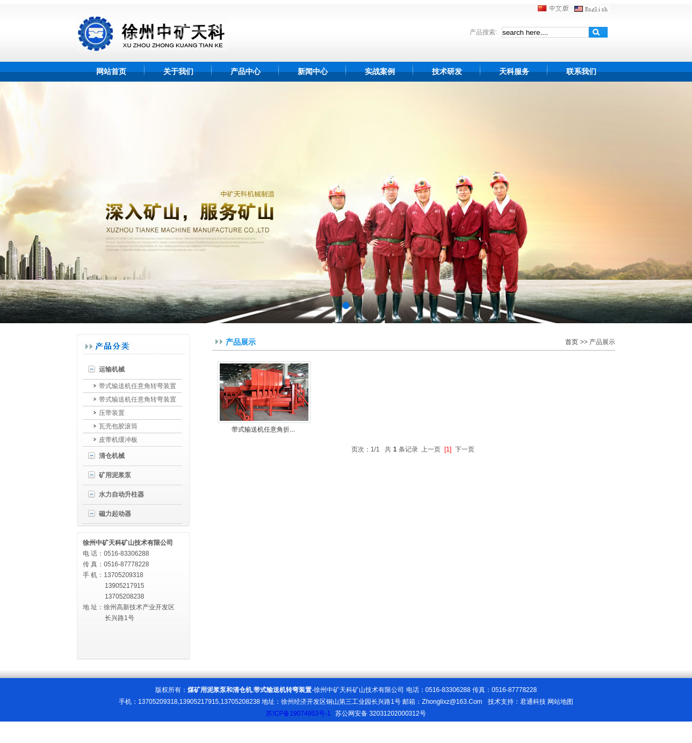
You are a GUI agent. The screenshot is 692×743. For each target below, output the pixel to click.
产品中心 (245, 71)
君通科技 (533, 701)
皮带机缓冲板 (118, 439)
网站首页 (111, 71)
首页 (571, 342)
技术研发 (447, 71)
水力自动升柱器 (121, 494)
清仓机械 (112, 456)
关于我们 (178, 71)
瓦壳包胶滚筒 (118, 426)
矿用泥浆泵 (115, 475)
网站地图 (560, 701)
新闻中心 (313, 71)
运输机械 (112, 369)
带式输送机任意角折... (263, 429)
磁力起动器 (115, 514)
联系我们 (581, 71)
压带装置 (112, 413)
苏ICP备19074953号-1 (298, 713)
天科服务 (514, 71)
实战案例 (380, 71)
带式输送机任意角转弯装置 (137, 386)
